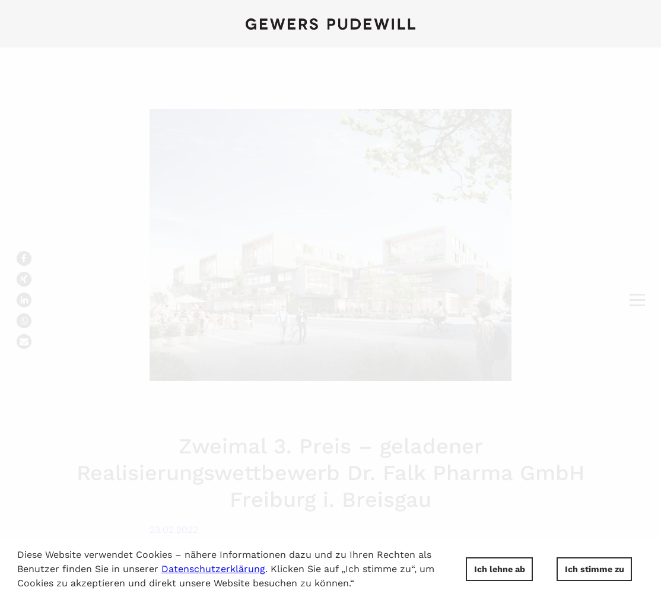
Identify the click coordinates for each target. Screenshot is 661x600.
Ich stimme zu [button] (594, 569)
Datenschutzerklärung (213, 568)
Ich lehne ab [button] (499, 569)
